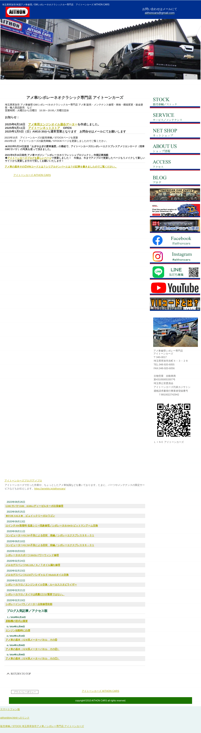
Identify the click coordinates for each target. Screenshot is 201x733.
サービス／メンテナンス (175, 117)
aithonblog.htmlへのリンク (14, 717)
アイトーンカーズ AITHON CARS (32, 175)
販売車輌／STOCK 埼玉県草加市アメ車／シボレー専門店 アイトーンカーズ (42, 726)
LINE (175, 273)
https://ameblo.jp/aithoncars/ (49, 488)
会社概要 (175, 148)
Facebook (175, 241)
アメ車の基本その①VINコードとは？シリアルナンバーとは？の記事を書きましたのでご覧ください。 (61, 166)
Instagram (175, 257)
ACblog (175, 226)
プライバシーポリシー (25, 692)
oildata (175, 210)
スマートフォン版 (10, 709)
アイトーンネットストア (44, 128)
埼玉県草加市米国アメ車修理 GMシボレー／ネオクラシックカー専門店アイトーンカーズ (57, 11)
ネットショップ (175, 132)
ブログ (175, 179)
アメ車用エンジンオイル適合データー (52, 124)
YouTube (175, 288)
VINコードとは (175, 304)
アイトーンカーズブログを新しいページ (29, 158)
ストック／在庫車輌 (175, 101)
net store (175, 195)
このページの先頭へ (19, 674)
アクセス (175, 164)
